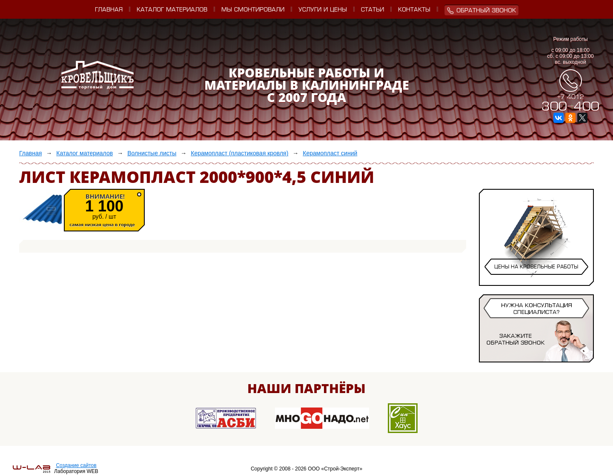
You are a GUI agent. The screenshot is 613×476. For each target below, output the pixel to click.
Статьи (372, 10)
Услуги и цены (322, 10)
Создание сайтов (76, 465)
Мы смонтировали (252, 10)
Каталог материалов (172, 10)
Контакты (414, 10)
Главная (109, 10)
